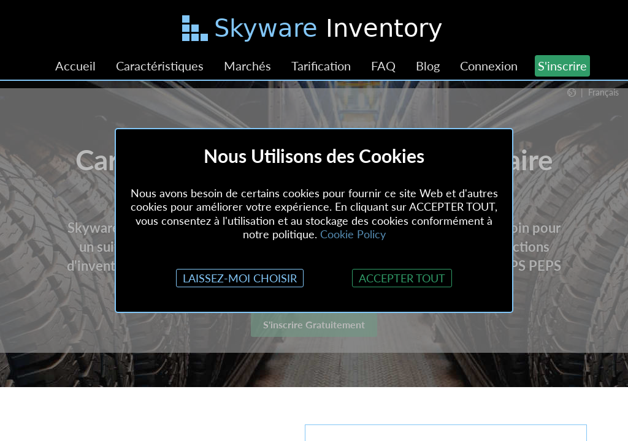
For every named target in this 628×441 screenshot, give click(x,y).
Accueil (75, 65)
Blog (428, 65)
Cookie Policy (353, 234)
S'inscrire (562, 65)
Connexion (489, 65)
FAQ (383, 65)
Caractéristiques (160, 65)
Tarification (321, 65)
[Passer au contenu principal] (314, 30)
